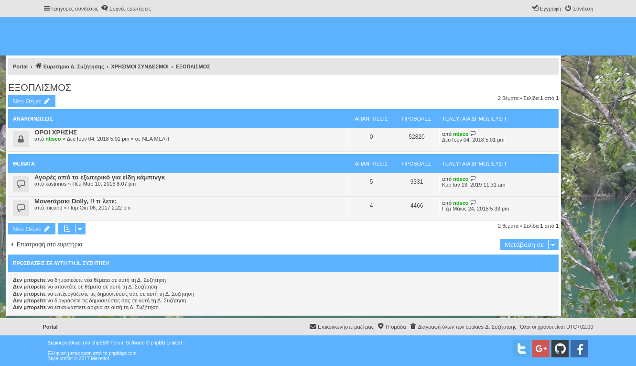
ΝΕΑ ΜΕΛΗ (155, 139)
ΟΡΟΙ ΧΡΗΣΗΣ (55, 132)
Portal (20, 66)
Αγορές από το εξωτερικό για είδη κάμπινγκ (99, 177)
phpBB (98, 342)
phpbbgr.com (123, 353)
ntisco (53, 139)
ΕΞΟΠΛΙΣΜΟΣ (39, 87)
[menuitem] (126, 8)
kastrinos (55, 184)
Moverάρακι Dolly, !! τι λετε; (75, 201)
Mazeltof (100, 358)
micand (53, 208)
